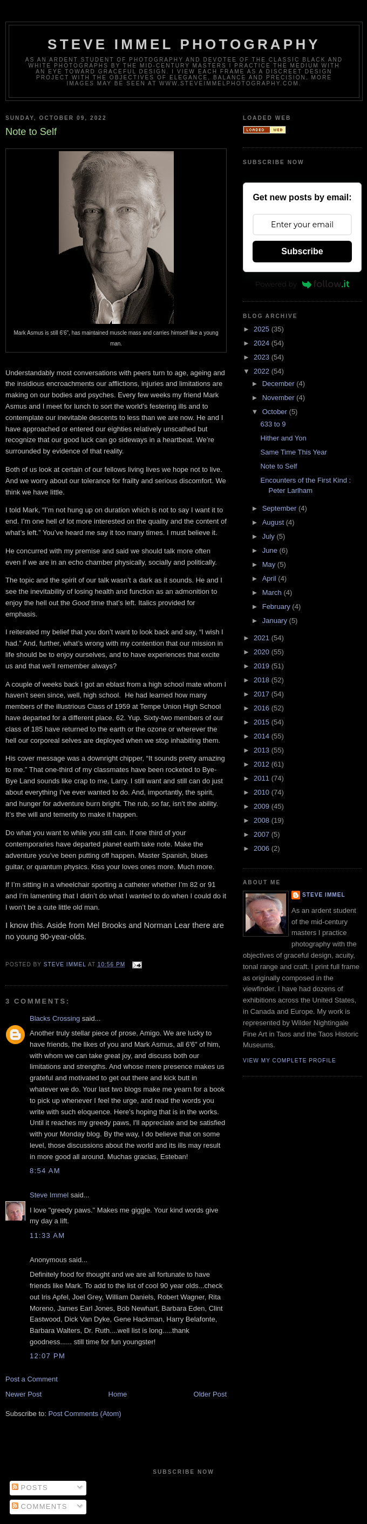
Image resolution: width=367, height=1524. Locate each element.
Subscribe (302, 251)
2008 (262, 820)
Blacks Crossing (55, 1018)
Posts (30, 1488)
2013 (262, 750)
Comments (39, 1506)
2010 (262, 792)
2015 (262, 722)
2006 (262, 848)
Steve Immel (49, 1195)
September (280, 508)
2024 (262, 343)
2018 (262, 680)
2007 (262, 834)
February (277, 606)
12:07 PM (47, 1356)
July (269, 536)
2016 (262, 708)
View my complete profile (289, 1061)
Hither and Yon (283, 438)
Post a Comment (31, 1379)
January (275, 621)
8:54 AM (45, 1171)
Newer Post (23, 1394)
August (274, 522)
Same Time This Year (293, 452)
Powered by (302, 284)
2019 (262, 666)
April (270, 578)
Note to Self (278, 466)
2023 (262, 357)
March (273, 592)
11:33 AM (47, 1235)
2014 (262, 736)
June (271, 550)
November (279, 398)
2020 (262, 652)
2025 (262, 329)
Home (117, 1394)
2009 (262, 806)
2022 (262, 371)
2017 (262, 694)
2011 (262, 778)
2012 (262, 764)
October (275, 412)
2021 (262, 638)
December (279, 384)
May (269, 564)
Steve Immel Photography (184, 44)
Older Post (210, 1394)
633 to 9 (273, 424)
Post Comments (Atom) (85, 1414)
